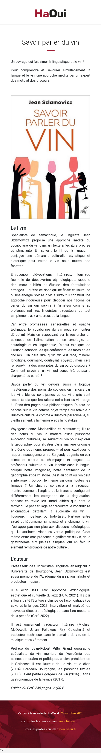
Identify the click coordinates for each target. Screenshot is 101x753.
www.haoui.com (69, 721)
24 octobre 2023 (72, 713)
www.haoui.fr (67, 729)
